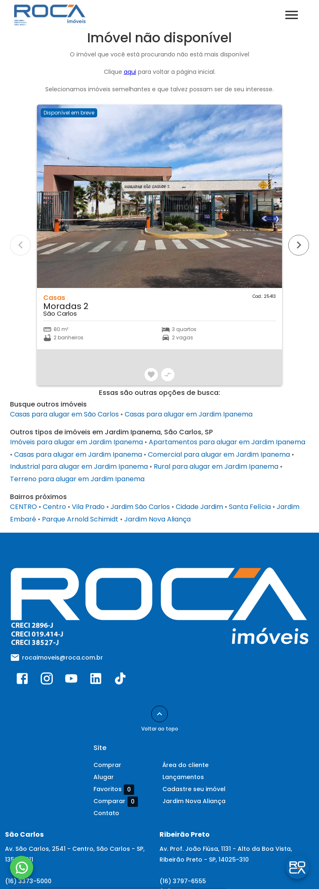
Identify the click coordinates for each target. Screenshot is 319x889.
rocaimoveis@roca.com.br (62, 657)
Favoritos (113, 789)
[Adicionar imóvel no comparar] (167, 374)
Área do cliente (185, 765)
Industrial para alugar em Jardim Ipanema (79, 466)
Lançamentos (183, 777)
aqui (130, 72)
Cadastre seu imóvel (194, 789)
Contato (106, 813)
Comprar (107, 765)
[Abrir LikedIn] (95, 680)
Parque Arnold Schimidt (80, 519)
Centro (54, 506)
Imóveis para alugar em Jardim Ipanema (76, 442)
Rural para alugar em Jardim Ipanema (216, 466)
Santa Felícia (250, 506)
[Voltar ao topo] (159, 714)
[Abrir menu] (291, 15)
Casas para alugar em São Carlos (64, 414)
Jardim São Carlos (140, 506)
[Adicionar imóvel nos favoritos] (151, 374)
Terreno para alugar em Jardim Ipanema (77, 479)
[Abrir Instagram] (46, 680)
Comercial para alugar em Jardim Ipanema (219, 454)
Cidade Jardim (199, 506)
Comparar (115, 801)
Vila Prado (88, 506)
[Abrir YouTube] (71, 680)
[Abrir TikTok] (120, 680)
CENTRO (23, 506)
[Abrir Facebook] (22, 680)
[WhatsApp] (21, 867)
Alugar (103, 777)
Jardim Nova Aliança (157, 519)
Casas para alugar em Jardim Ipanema (189, 414)
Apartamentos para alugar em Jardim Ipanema (227, 442)
